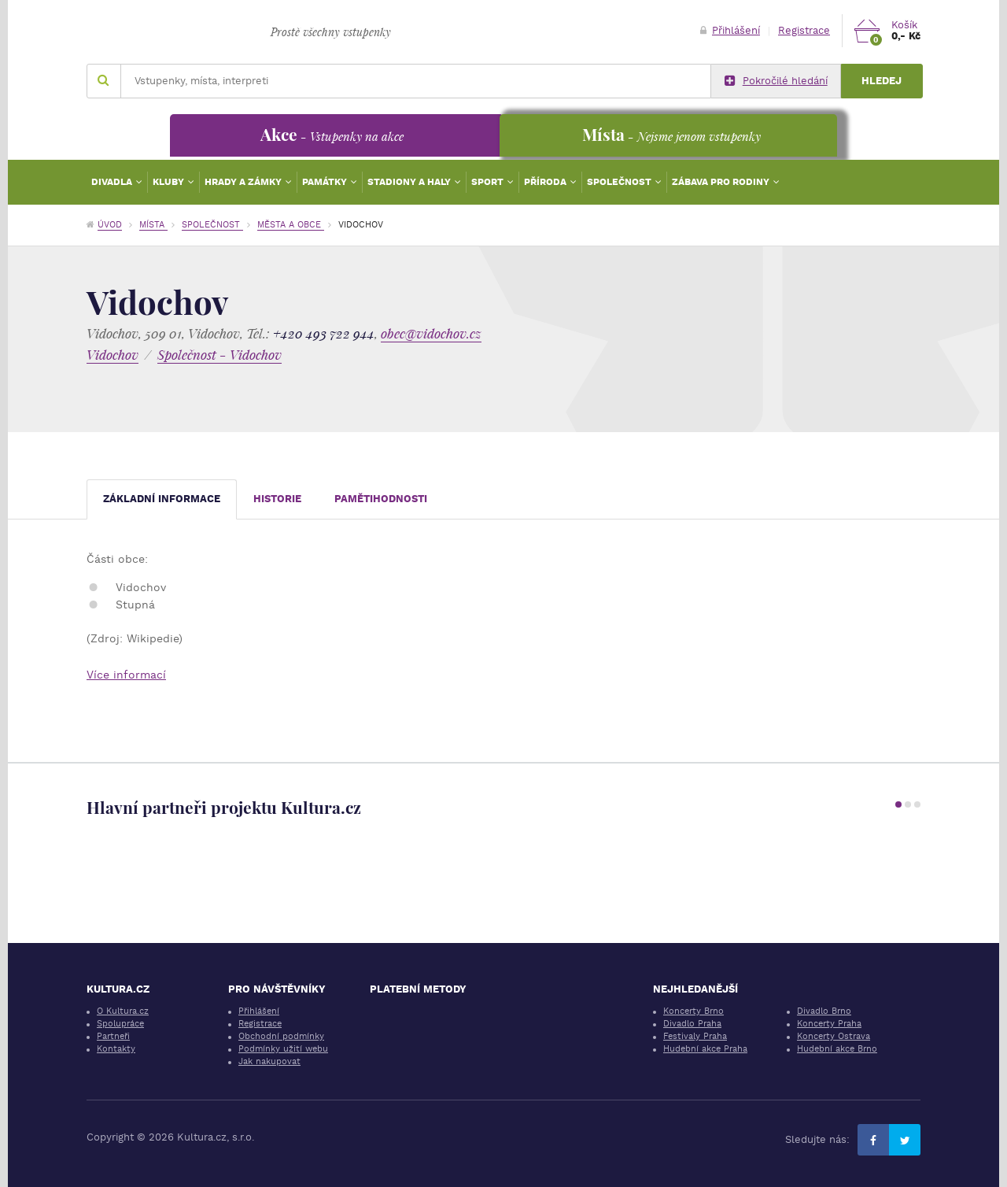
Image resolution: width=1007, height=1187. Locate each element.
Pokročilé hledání (776, 81)
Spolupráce (120, 1024)
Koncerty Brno (693, 1011)
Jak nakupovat (269, 1061)
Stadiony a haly (410, 181)
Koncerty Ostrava (833, 1036)
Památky (325, 181)
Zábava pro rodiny (722, 181)
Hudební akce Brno (837, 1049)
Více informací (126, 674)
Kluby (169, 181)
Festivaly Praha (695, 1036)
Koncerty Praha (829, 1024)
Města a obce (290, 225)
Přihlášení (730, 30)
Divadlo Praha (692, 1024)
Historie (277, 499)
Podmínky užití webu (283, 1049)
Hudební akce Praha (705, 1049)
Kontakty (116, 1049)
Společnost (620, 181)
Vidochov (112, 354)
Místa (153, 225)
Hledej (881, 81)
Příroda (546, 181)
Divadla (113, 181)
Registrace (804, 30)
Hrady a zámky (244, 181)
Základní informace (161, 499)
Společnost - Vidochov (219, 354)
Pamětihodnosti (380, 499)
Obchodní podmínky (281, 1036)
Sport (488, 181)
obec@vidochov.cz (431, 333)
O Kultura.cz (123, 1011)
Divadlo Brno (824, 1011)
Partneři (113, 1036)
